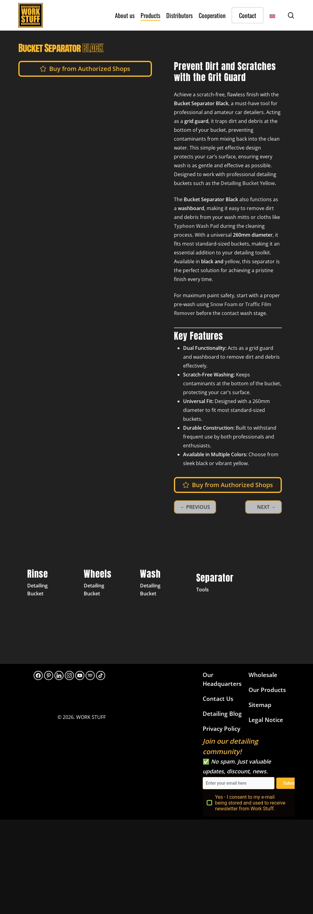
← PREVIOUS (195, 507)
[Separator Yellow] (213, 584)
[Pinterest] (48, 675)
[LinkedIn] (59, 675)
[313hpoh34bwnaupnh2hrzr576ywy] (90, 675)
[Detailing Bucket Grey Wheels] (100, 584)
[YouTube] (79, 675)
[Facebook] (38, 675)
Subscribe (292, 783)
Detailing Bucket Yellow (248, 183)
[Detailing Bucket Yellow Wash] (156, 584)
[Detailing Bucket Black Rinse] (44, 584)
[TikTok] (100, 675)
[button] (89, 68)
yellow (232, 261)
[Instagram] (69, 675)
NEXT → (266, 507)
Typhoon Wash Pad (196, 226)
